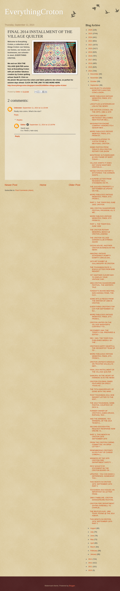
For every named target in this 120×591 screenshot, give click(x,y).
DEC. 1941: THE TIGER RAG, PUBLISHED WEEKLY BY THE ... (101, 340)
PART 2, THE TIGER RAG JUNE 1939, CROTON (102, 203)
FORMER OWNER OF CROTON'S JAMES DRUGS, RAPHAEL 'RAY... (102, 413)
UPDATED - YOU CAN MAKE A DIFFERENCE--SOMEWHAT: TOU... (102, 476)
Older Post (74, 185)
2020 (90, 48)
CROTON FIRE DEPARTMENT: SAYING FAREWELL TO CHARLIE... (102, 505)
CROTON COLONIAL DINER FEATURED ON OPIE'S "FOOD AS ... (101, 383)
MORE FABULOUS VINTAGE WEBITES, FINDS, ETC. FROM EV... (101, 133)
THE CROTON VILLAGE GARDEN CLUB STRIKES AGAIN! (101, 240)
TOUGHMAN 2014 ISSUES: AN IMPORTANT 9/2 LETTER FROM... (102, 492)
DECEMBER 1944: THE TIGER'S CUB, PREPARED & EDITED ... (102, 332)
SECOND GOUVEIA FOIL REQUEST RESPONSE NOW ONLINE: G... (102, 429)
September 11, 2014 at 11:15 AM (35, 108)
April (92, 543)
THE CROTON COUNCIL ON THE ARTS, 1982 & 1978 (101, 111)
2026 (90, 30)
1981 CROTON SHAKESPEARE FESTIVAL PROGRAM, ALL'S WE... (102, 210)
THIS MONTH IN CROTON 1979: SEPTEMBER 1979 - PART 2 (101, 484)
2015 (90, 67)
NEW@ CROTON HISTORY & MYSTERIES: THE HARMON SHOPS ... (102, 173)
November (94, 78)
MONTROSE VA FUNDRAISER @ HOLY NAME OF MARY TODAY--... (102, 157)
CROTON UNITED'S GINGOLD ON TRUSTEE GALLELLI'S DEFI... (102, 364)
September (94, 85)
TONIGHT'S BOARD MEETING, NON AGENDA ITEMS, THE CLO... (102, 293)
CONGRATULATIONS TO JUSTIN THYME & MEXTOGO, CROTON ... (100, 141)
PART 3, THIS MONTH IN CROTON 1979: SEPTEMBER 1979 (100, 437)
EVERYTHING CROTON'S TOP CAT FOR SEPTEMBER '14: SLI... (102, 309)
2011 (90, 567)
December (94, 74)
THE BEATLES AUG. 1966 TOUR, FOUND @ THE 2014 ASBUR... (102, 513)
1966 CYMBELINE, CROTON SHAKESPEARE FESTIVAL (101, 499)
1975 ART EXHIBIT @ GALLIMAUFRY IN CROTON (102, 262)
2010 (90, 570)
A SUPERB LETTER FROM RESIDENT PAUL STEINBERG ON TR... (100, 181)
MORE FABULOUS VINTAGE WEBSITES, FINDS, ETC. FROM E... (101, 98)
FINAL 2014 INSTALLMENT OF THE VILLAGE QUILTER (102, 371)
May (92, 539)
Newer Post (11, 185)
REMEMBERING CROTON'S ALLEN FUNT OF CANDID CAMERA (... (101, 452)
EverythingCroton (34, 11)
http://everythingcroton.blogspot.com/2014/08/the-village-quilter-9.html (37, 85)
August (93, 528)
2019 (90, 52)
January (93, 554)
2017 (90, 60)
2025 (90, 33)
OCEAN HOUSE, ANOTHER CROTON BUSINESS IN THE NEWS (102, 248)
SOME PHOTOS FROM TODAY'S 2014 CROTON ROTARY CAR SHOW (101, 149)
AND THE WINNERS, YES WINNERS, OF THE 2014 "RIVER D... (101, 421)
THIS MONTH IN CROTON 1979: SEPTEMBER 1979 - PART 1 (101, 521)
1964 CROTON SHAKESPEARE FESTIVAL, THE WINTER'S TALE (102, 285)
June (92, 536)
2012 (90, 563)
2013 (90, 559)
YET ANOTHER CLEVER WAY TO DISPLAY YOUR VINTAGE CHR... (102, 277)
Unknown (18, 108)
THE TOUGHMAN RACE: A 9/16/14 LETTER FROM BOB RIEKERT (102, 269)
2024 (90, 37)
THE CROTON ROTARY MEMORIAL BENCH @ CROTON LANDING (100, 232)
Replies (20, 120)
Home (43, 185)
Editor (23, 125)
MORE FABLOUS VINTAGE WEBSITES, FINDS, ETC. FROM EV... (101, 218)
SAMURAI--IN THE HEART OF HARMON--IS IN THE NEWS (102, 377)
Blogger (72, 586)
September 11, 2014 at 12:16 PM (42, 125)
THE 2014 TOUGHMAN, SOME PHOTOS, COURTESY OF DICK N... (102, 405)
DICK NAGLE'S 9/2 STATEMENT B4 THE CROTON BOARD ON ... (100, 468)
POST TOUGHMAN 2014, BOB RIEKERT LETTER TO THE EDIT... (102, 397)
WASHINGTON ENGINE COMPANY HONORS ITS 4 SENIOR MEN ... (101, 126)
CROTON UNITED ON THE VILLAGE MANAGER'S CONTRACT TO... (100, 324)
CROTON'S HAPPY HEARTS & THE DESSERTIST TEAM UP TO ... (102, 348)
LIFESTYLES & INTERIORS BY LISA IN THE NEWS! (102, 105)
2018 (90, 56)
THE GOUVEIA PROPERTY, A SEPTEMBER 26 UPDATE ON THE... (101, 189)
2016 (90, 63)
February (94, 551)
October (93, 81)
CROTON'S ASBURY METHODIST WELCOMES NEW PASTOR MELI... (101, 118)
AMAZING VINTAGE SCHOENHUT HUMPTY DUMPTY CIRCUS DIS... (100, 255)
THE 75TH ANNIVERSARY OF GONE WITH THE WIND (102, 390)
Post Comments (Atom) (24, 190)
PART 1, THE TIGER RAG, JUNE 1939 (100, 225)
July (92, 532)
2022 (90, 41)
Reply (16, 115)
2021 (90, 45)
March (93, 547)
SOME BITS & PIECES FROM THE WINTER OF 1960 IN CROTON (102, 301)
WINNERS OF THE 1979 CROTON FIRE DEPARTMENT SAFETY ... (101, 460)
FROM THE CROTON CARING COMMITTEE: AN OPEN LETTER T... (102, 444)
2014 (90, 71)
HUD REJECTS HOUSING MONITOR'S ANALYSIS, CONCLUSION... (100, 90)
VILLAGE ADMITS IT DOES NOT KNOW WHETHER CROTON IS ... (101, 165)
